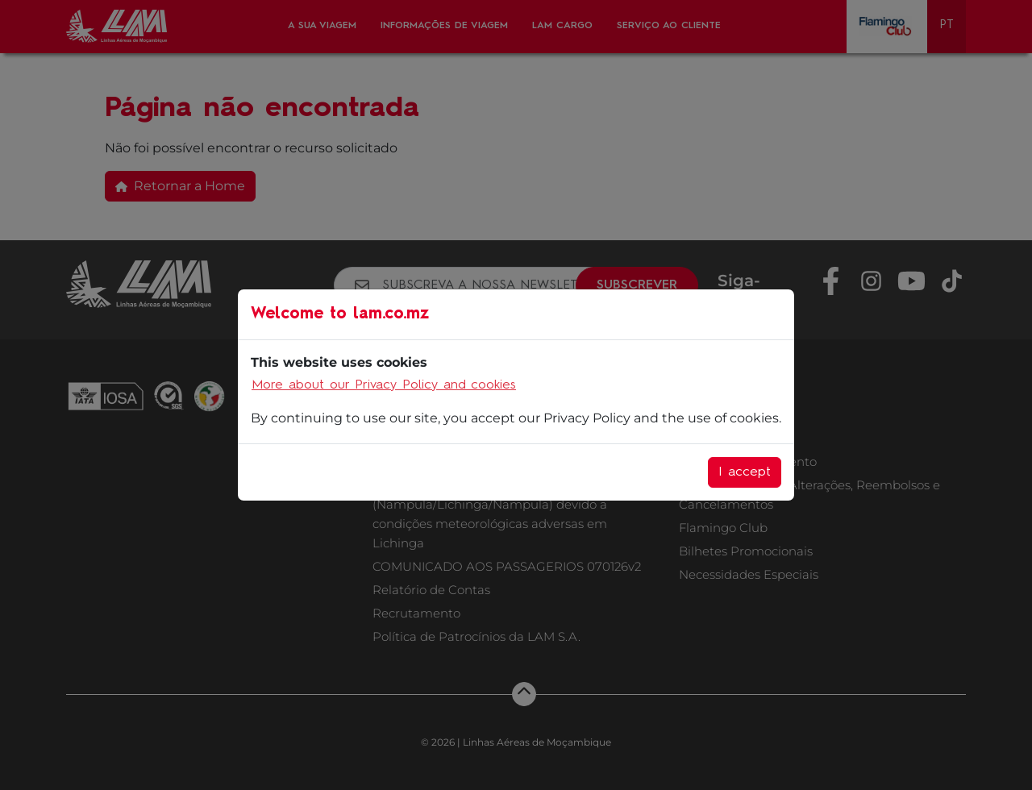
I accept (744, 472)
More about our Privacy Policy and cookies (384, 385)
